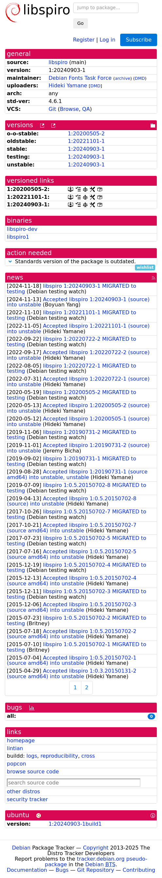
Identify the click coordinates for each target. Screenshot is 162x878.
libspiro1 (18, 237)
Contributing (139, 870)
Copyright (95, 848)
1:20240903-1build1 (75, 824)
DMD (140, 78)
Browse (69, 109)
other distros (23, 791)
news (15, 277)
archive (122, 78)
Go (80, 23)
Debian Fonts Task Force (80, 78)
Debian (21, 848)
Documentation (27, 870)
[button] (10, 261)
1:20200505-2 (86, 133)
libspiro (58, 62)
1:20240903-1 (86, 149)
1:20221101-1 (86, 141)
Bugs (62, 870)
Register (84, 39)
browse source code (33, 771)
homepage (21, 740)
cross (88, 756)
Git (52, 109)
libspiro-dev (22, 229)
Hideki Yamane (68, 85)
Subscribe (139, 40)
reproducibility (59, 756)
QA (86, 109)
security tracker (27, 799)
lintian (15, 748)
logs (31, 756)
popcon (16, 764)
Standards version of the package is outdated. (81, 262)
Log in (107, 39)
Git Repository (95, 870)
